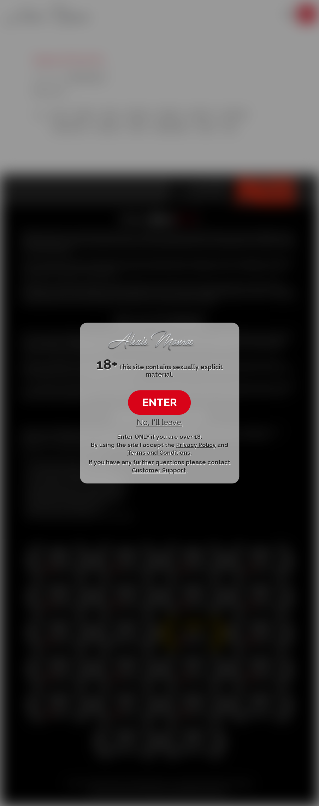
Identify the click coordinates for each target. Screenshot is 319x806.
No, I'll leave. (160, 422)
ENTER (159, 402)
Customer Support (159, 470)
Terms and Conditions (158, 452)
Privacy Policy (196, 445)
